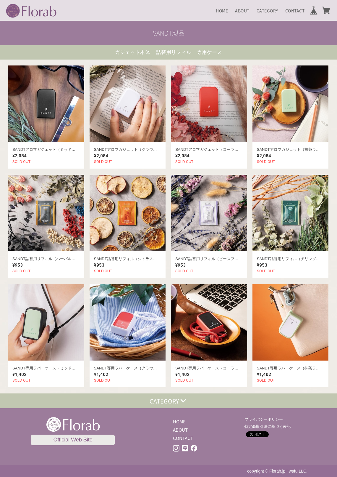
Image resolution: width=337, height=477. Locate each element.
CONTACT (295, 11)
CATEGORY (267, 11)
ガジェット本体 (132, 52)
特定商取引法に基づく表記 (267, 427)
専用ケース (209, 52)
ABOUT (242, 11)
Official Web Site (72, 440)
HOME (222, 11)
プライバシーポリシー (263, 419)
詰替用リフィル (173, 52)
